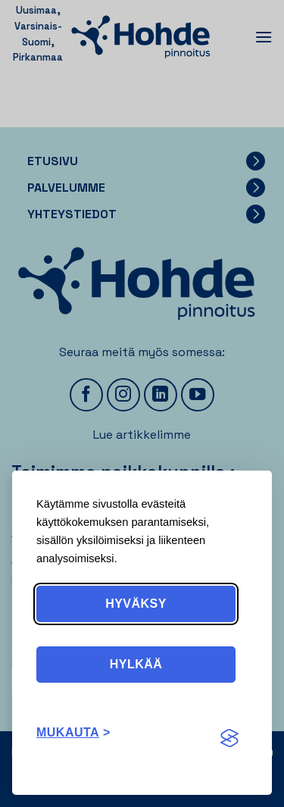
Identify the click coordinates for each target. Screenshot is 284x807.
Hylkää (136, 664)
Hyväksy (136, 603)
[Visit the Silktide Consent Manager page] (229, 739)
